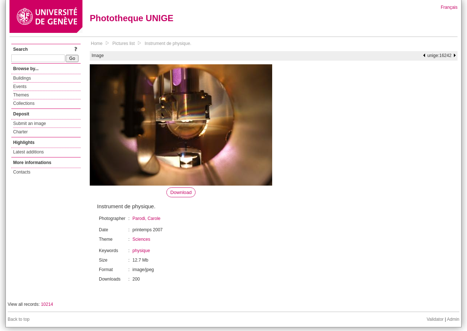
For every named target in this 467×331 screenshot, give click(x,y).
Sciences (141, 239)
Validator (435, 319)
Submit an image (29, 123)
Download (181, 192)
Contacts (21, 172)
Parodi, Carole (146, 218)
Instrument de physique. (167, 43)
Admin (453, 319)
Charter (20, 131)
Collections (24, 103)
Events (20, 86)
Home (97, 43)
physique (141, 250)
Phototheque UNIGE (131, 18)
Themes (21, 95)
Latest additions (28, 152)
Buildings (22, 78)
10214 (47, 304)
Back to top (19, 319)
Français (449, 7)
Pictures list (123, 43)
